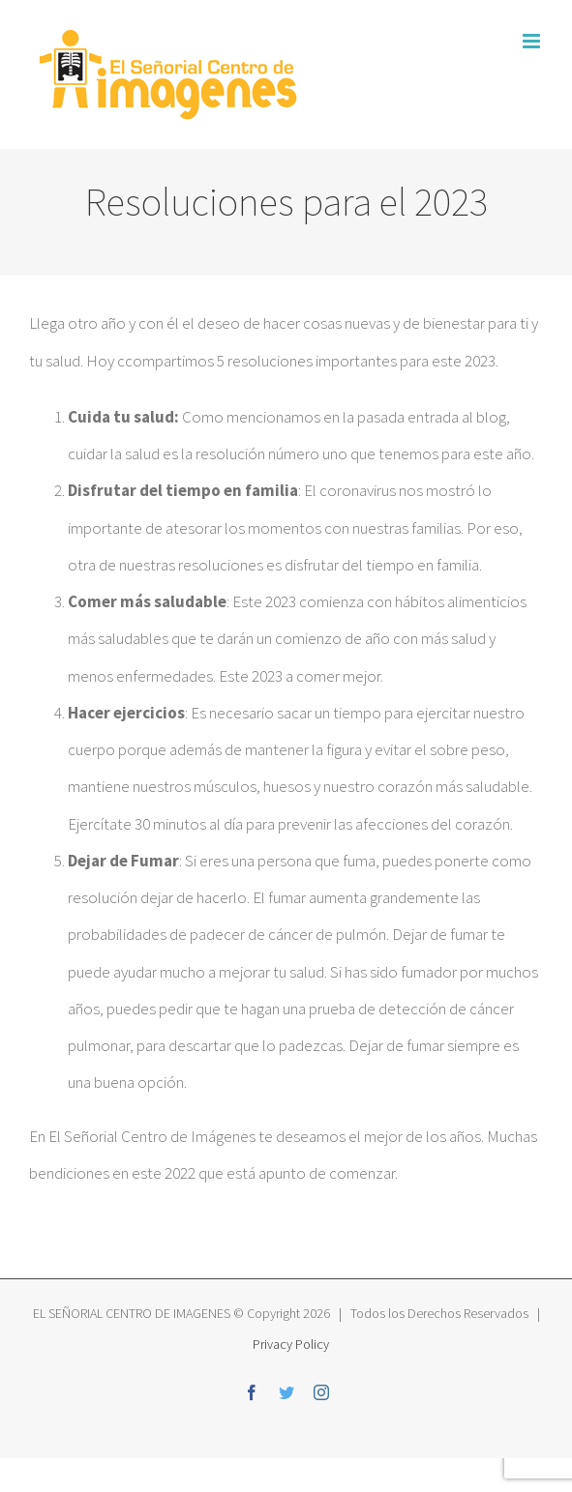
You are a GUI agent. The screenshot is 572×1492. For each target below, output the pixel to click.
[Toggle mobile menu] (533, 41)
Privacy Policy (289, 1344)
